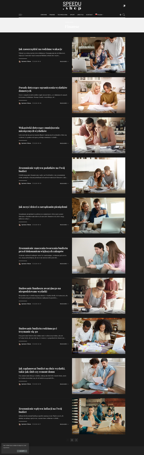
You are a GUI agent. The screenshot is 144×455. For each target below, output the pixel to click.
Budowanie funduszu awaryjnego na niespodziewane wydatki (40, 290)
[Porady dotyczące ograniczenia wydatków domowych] (98, 95)
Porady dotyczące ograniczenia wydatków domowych (43, 89)
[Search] (123, 14)
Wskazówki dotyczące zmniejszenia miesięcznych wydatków (39, 129)
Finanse (76, 71)
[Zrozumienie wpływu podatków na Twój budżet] (98, 175)
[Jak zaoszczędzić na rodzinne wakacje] (98, 55)
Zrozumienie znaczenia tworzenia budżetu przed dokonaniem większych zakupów (43, 249)
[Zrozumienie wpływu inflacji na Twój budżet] (98, 416)
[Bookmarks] (124, 6)
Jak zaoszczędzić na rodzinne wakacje (40, 49)
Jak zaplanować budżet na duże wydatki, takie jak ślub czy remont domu (42, 370)
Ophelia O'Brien (26, 61)
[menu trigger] (21, 14)
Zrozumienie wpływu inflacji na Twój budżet (40, 410)
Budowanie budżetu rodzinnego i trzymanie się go (38, 330)
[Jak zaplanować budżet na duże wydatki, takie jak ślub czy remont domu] (98, 376)
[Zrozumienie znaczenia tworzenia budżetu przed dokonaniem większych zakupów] (98, 256)
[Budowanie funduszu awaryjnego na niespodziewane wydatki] (98, 296)
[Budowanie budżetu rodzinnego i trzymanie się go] (98, 336)
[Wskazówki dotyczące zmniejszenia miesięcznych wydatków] (98, 135)
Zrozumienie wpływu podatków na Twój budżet (42, 169)
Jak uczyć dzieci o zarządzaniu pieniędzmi (43, 206)
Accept (22, 451)
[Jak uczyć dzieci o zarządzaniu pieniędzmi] (98, 216)
